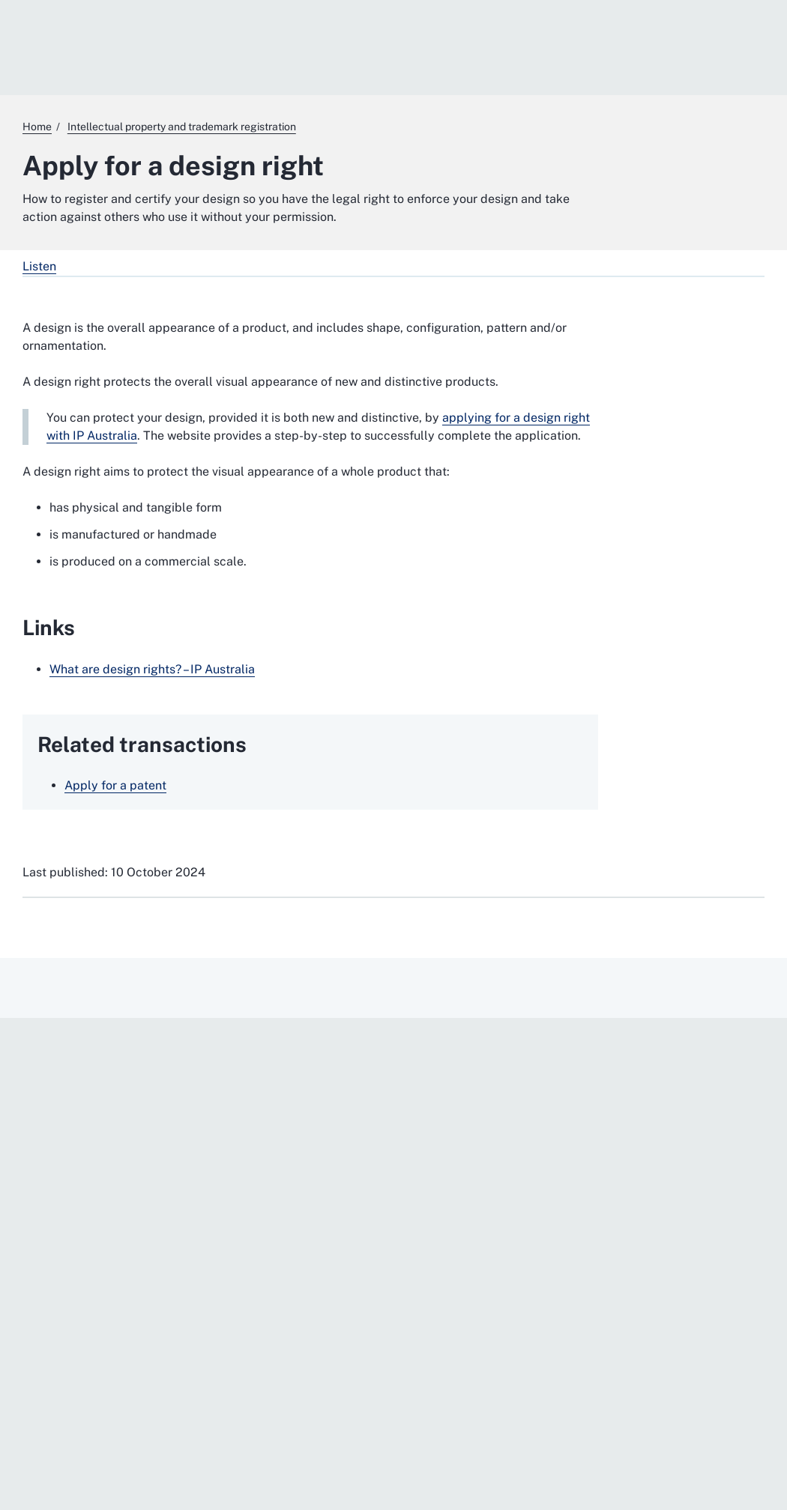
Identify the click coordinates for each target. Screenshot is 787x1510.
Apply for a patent (115, 785)
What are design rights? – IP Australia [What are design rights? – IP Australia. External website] (152, 669)
